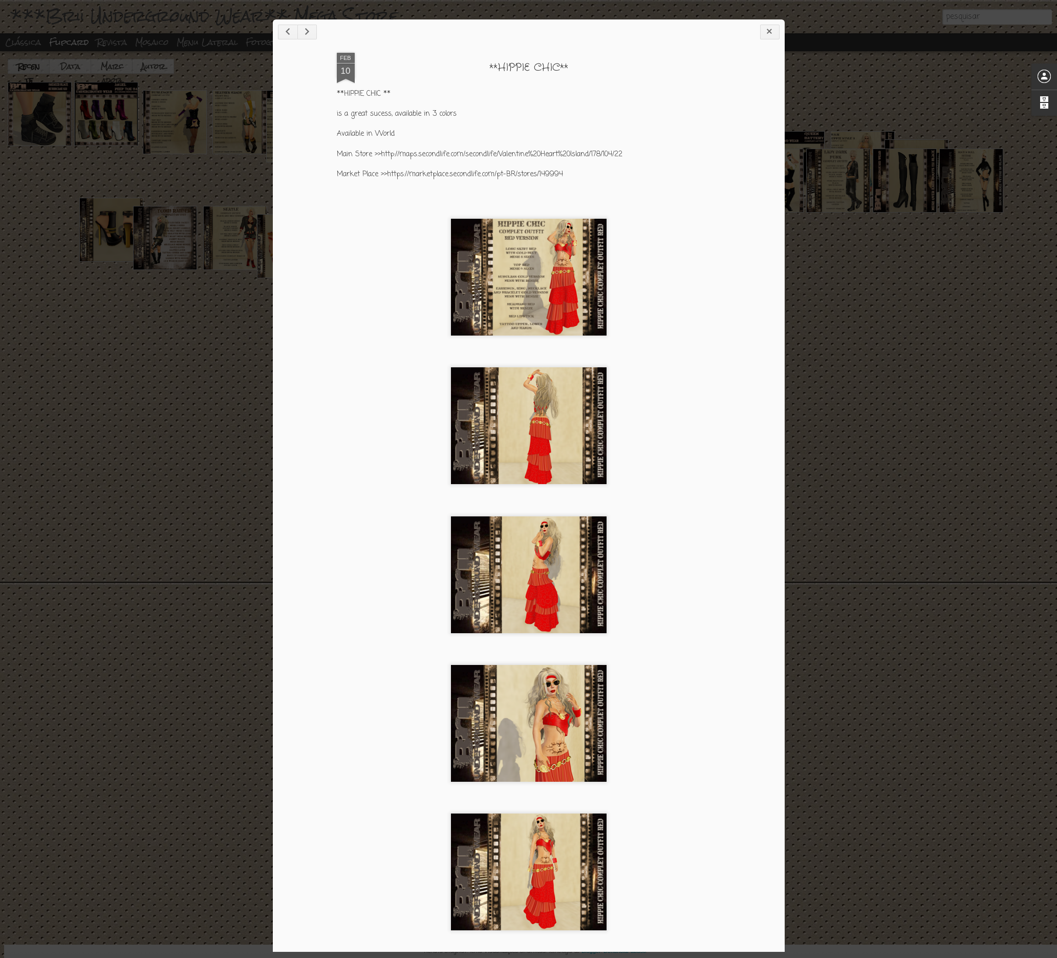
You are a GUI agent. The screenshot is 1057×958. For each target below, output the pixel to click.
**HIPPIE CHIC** (748, 179)
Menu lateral (207, 42)
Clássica (23, 42)
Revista (112, 42)
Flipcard (69, 42)
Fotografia (271, 42)
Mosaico (151, 42)
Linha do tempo (339, 42)
